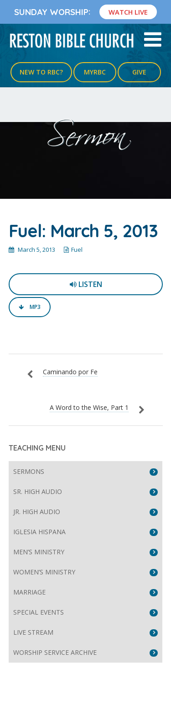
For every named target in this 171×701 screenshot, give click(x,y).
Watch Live (128, 11)
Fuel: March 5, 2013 (83, 231)
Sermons (28, 471)
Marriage (29, 592)
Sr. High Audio (37, 491)
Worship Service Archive (55, 652)
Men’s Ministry (38, 551)
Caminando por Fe (70, 371)
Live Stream (33, 632)
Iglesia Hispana (39, 531)
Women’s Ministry (44, 572)
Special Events (38, 612)
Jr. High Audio (36, 511)
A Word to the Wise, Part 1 (89, 407)
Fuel (77, 249)
